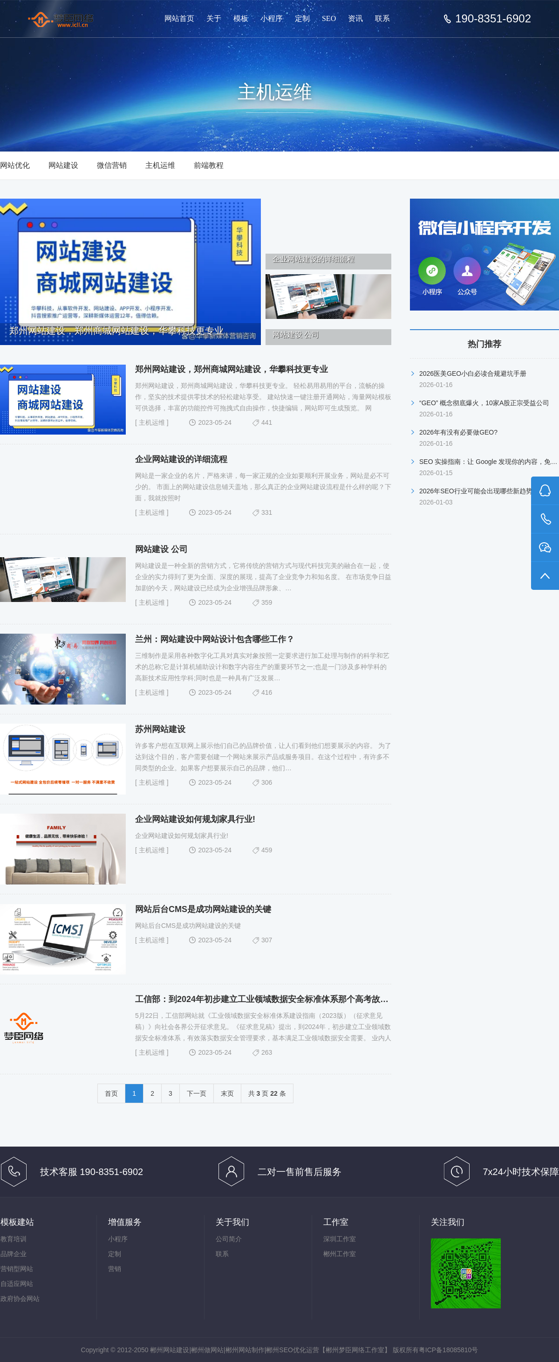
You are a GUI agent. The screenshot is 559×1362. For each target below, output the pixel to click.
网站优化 (15, 165)
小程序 (271, 18)
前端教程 (209, 165)
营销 (114, 1268)
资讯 (355, 18)
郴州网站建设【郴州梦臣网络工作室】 (69, 19)
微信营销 (112, 165)
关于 (213, 18)
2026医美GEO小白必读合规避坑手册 (472, 373)
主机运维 (160, 165)
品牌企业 (13, 1254)
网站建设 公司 (161, 549)
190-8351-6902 (493, 18)
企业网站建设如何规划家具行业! (195, 819)
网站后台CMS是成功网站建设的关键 (203, 909)
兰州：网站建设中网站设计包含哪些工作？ (214, 639)
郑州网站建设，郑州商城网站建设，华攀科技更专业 (231, 369)
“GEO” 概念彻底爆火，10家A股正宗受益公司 (484, 403)
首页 (111, 1093)
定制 (302, 18)
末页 (227, 1093)
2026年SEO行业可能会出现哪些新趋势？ (479, 491)
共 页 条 (267, 1093)
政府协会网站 (20, 1298)
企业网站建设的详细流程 (181, 459)
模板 (240, 18)
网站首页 (179, 18)
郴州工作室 (339, 1254)
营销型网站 (16, 1268)
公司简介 (229, 1239)
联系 (382, 18)
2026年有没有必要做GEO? (458, 432)
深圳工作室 (339, 1239)
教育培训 (13, 1239)
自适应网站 (16, 1283)
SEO (329, 18)
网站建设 (63, 165)
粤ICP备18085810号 (448, 1350)
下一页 (196, 1093)
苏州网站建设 (160, 729)
